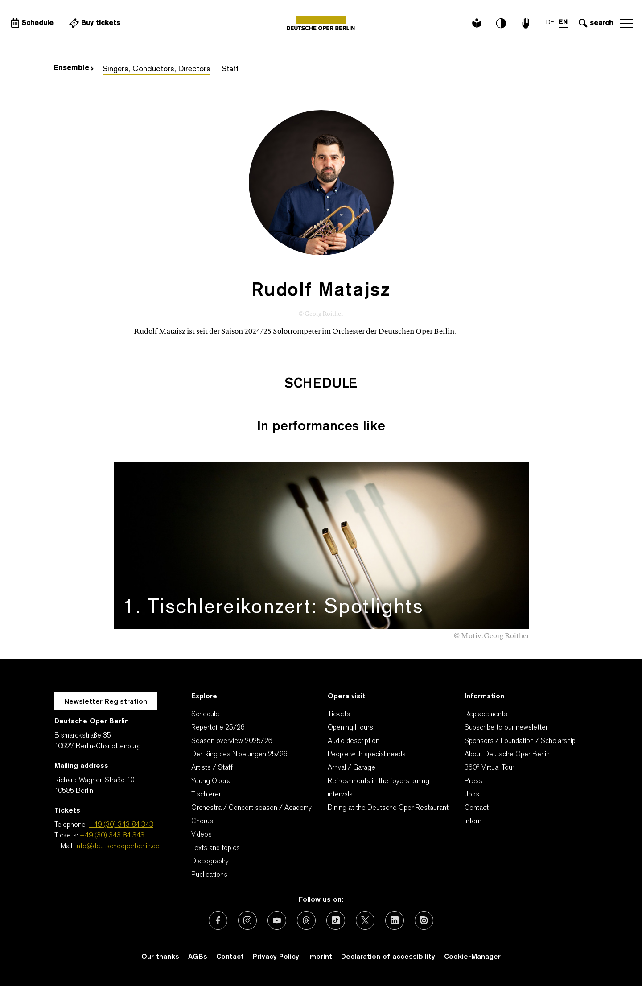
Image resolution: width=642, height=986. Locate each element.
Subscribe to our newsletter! (507, 727)
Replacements (486, 714)
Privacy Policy (276, 957)
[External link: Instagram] (247, 920)
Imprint (320, 957)
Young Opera (210, 781)
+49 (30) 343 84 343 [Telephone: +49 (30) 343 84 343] (121, 825)
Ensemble (74, 68)
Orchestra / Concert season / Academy (251, 808)
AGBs (197, 957)
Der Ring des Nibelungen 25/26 (239, 754)
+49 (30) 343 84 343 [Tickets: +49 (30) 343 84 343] (112, 835)
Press (473, 781)
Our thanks (160, 957)
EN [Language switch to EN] (563, 22)
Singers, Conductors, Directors (156, 69)
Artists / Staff (212, 767)
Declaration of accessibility (388, 957)
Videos (201, 834)
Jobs (472, 794)
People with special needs (367, 754)
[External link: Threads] (306, 920)
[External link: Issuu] (424, 920)
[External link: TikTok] (336, 920)
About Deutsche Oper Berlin (507, 754)
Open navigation (626, 23)
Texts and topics (215, 848)
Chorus (202, 821)
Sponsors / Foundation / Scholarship (520, 741)
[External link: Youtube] (277, 920)
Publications (209, 875)
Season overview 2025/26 (231, 741)
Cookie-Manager (472, 957)
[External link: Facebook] (218, 920)
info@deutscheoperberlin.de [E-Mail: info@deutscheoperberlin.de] (117, 846)
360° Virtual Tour (489, 767)
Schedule (205, 714)
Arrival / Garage (351, 767)
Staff (230, 69)
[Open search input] (594, 23)
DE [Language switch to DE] (550, 22)
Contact (477, 808)
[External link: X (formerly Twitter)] (365, 920)
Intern (473, 821)
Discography (210, 861)
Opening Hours (350, 727)
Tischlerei (205, 794)
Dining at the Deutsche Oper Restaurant (388, 808)
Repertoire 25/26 (218, 727)
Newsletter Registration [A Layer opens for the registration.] (105, 701)
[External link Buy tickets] (93, 23)
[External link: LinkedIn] (394, 920)
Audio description (353, 741)
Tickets (339, 714)
